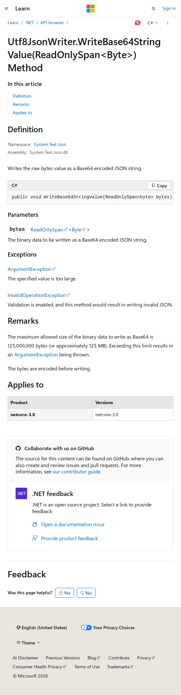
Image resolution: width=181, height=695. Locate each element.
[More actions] (167, 23)
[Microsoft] (91, 8)
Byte (76, 229)
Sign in (169, 8)
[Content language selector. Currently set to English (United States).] (42, 628)
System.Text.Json (50, 144)
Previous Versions (63, 658)
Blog (91, 658)
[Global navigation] (6, 8)
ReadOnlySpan (47, 229)
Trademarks (118, 667)
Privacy (144, 658)
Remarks (21, 104)
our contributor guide (76, 471)
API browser (52, 22)
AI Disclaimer (25, 658)
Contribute (118, 658)
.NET (29, 22)
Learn (13, 22)
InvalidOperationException (37, 295)
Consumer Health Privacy (37, 667)
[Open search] (153, 8)
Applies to (22, 112)
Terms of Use (87, 667)
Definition (22, 96)
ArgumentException (29, 268)
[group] (90, 197)
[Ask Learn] (138, 23)
